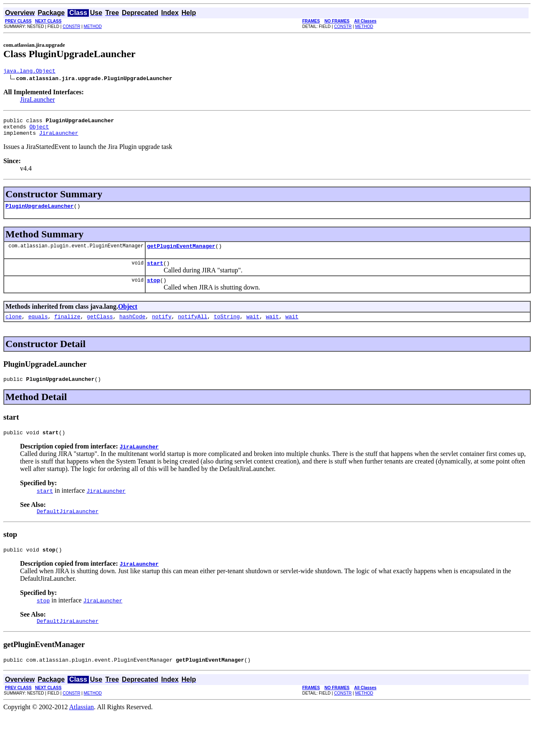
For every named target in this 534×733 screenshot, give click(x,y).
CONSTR (71, 26)
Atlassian (81, 725)
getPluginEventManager (181, 253)
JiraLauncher (37, 100)
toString (226, 327)
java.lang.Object (29, 72)
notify (161, 327)
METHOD (93, 26)
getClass (100, 327)
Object (39, 130)
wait (252, 327)
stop (153, 290)
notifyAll (192, 327)
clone (13, 327)
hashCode (132, 327)
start (155, 271)
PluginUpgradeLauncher (39, 212)
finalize (67, 327)
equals (38, 327)
